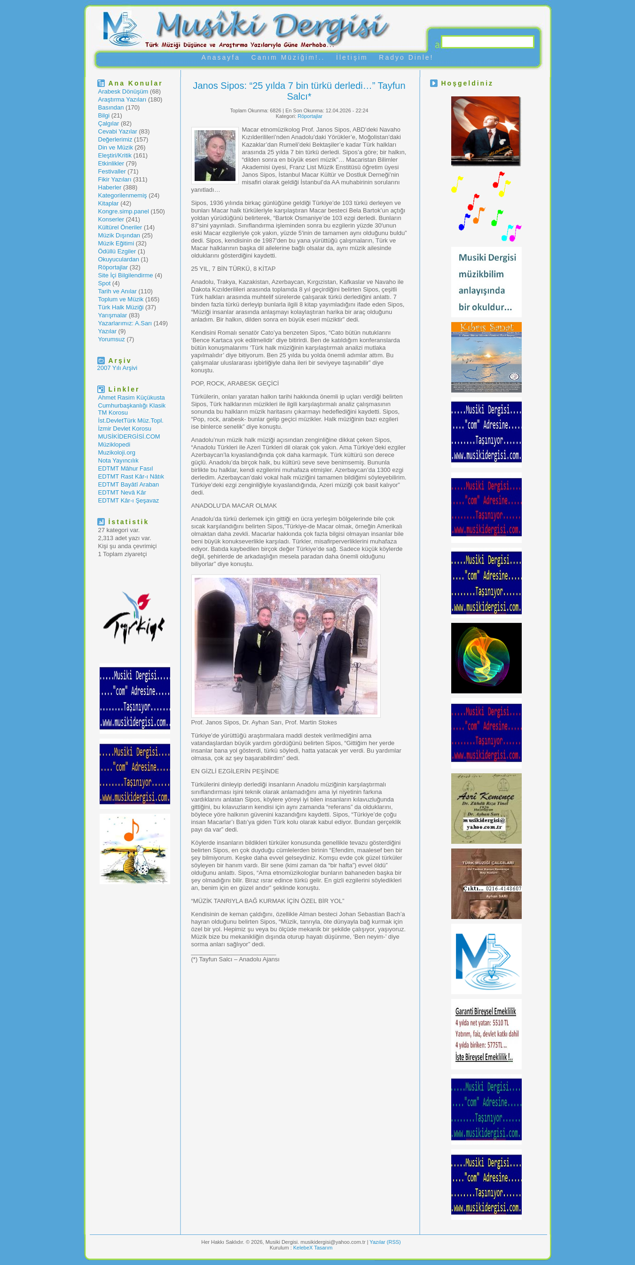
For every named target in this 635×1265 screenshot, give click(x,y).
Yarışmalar (112, 315)
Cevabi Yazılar (117, 131)
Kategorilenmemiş (122, 195)
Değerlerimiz (115, 139)
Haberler (110, 187)
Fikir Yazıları (115, 179)
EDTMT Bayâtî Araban (128, 484)
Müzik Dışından (119, 235)
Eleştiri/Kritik (115, 155)
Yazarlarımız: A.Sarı (125, 323)
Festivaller (112, 171)
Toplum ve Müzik (121, 299)
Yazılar (107, 331)
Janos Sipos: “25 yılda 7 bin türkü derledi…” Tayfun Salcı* (299, 91)
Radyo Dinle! (406, 57)
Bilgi (104, 115)
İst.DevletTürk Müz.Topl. (131, 420)
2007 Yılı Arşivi (117, 367)
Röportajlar (113, 267)
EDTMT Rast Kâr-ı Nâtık (131, 476)
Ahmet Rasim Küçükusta (131, 397)
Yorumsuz (111, 339)
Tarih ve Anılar (117, 291)
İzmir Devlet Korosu (124, 428)
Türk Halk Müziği (121, 307)
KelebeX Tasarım (313, 1247)
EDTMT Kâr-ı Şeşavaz (128, 500)
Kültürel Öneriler (120, 227)
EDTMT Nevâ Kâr (122, 492)
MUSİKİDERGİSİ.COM (129, 436)
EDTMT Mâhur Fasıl (125, 468)
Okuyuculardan (118, 259)
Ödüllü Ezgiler (117, 251)
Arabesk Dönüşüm (123, 91)
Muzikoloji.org (116, 452)
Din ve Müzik (115, 147)
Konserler (111, 219)
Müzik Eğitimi (116, 243)
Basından (111, 107)
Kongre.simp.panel (123, 211)
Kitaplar (108, 203)
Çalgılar (108, 123)
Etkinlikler (111, 163)
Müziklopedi (114, 444)
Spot (104, 283)
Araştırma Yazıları (122, 99)
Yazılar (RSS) (384, 1242)
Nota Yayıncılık (118, 460)
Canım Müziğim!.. (288, 57)
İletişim (352, 57)
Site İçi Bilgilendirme (125, 275)
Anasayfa (221, 57)
